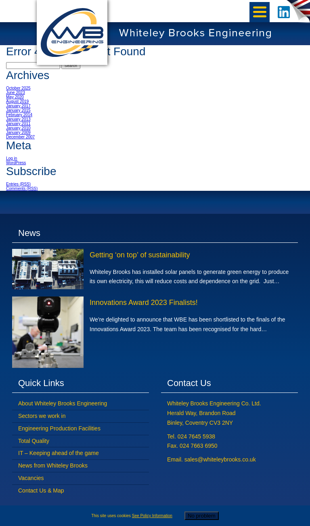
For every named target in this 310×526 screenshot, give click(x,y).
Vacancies (31, 478)
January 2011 (18, 123)
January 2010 (18, 128)
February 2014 (19, 115)
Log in (11, 158)
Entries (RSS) (18, 184)
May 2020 (15, 97)
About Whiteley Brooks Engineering (62, 403)
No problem (202, 516)
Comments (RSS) (22, 188)
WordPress (16, 163)
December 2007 (20, 137)
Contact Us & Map (41, 490)
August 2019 (17, 101)
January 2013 (18, 119)
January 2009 (18, 132)
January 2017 (18, 106)
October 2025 (18, 88)
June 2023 (15, 92)
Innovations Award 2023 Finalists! (144, 302)
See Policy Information (152, 515)
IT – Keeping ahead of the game (58, 453)
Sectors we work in (41, 416)
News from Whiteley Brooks (53, 465)
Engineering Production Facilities (59, 428)
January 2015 (18, 110)
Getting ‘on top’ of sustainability (140, 255)
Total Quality (33, 441)
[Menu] (259, 12)
